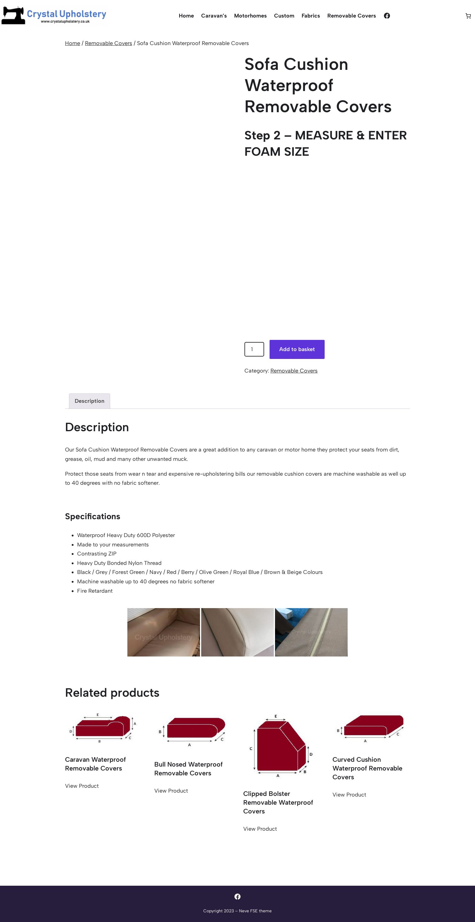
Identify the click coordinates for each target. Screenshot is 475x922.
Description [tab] (89, 401)
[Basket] (468, 16)
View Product (82, 786)
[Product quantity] (254, 349)
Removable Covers (108, 43)
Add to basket (297, 349)
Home (72, 43)
